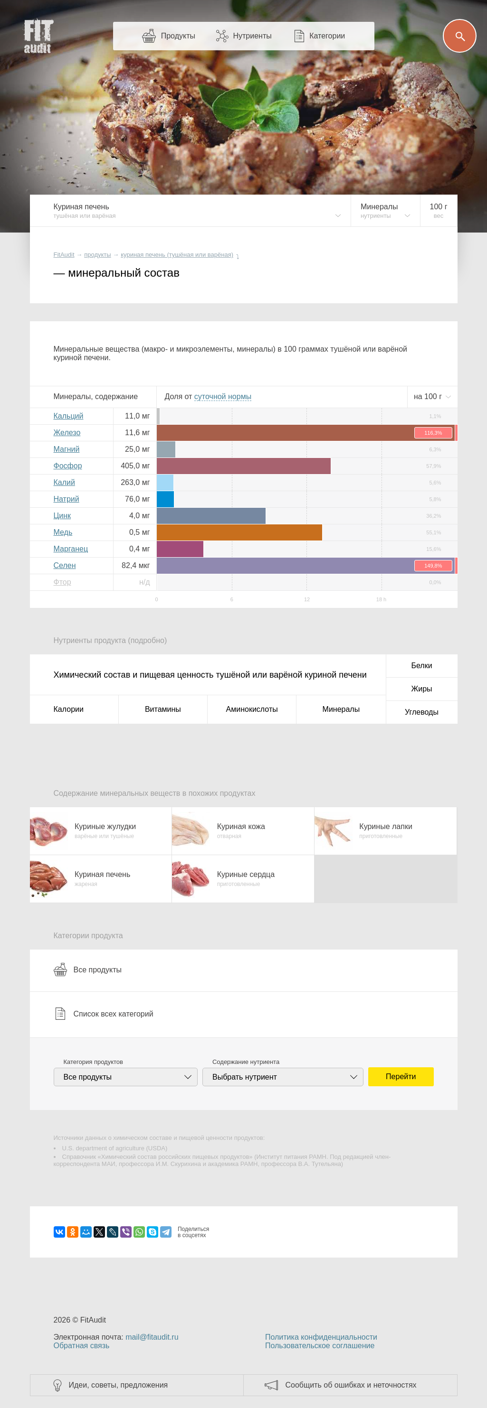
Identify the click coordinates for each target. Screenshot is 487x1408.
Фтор (62, 582)
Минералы (341, 709)
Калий (64, 482)
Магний (67, 449)
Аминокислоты (252, 709)
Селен (65, 565)
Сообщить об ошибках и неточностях (351, 1385)
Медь (63, 532)
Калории (69, 709)
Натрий (66, 499)
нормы (222, 396)
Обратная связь (82, 1346)
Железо (67, 433)
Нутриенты (252, 36)
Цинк (62, 516)
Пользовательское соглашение (319, 1346)
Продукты (178, 36)
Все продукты (88, 969)
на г (429, 396)
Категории (327, 36)
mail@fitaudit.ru (151, 1337)
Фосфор (68, 466)
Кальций (69, 416)
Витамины (163, 709)
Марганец (71, 549)
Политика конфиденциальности (321, 1337)
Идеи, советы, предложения (118, 1385)
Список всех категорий (103, 1013)
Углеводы (422, 712)
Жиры (421, 689)
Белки (421, 666)
